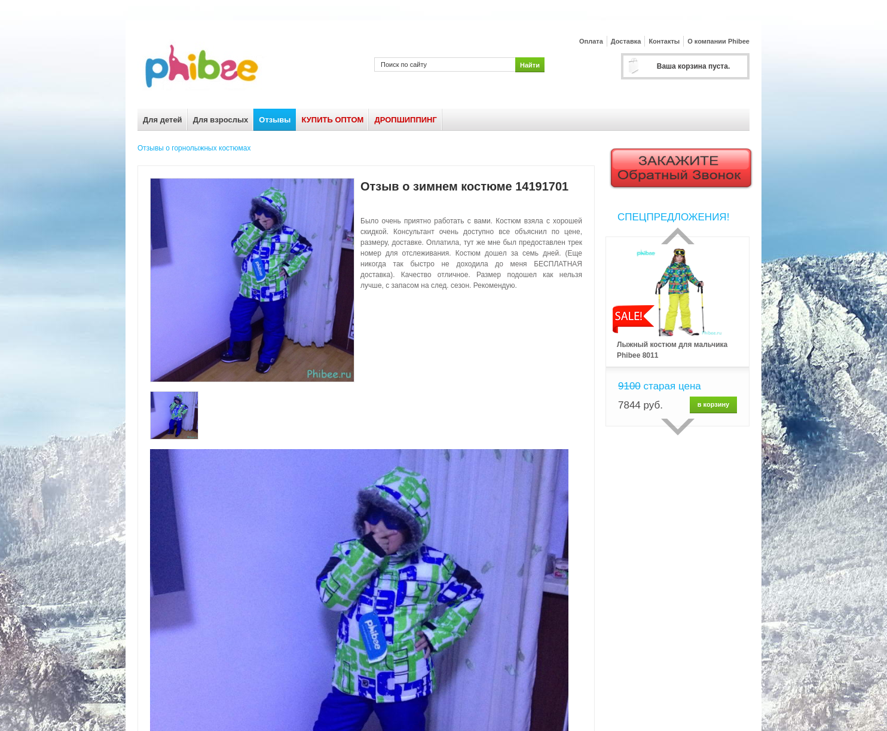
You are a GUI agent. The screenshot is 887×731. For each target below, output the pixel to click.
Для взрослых (221, 119)
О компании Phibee (718, 41)
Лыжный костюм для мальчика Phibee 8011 (672, 350)
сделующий (678, 427)
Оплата (591, 41)
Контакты (664, 41)
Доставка (626, 41)
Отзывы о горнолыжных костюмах (193, 148)
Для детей (162, 119)
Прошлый (678, 236)
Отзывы (274, 119)
